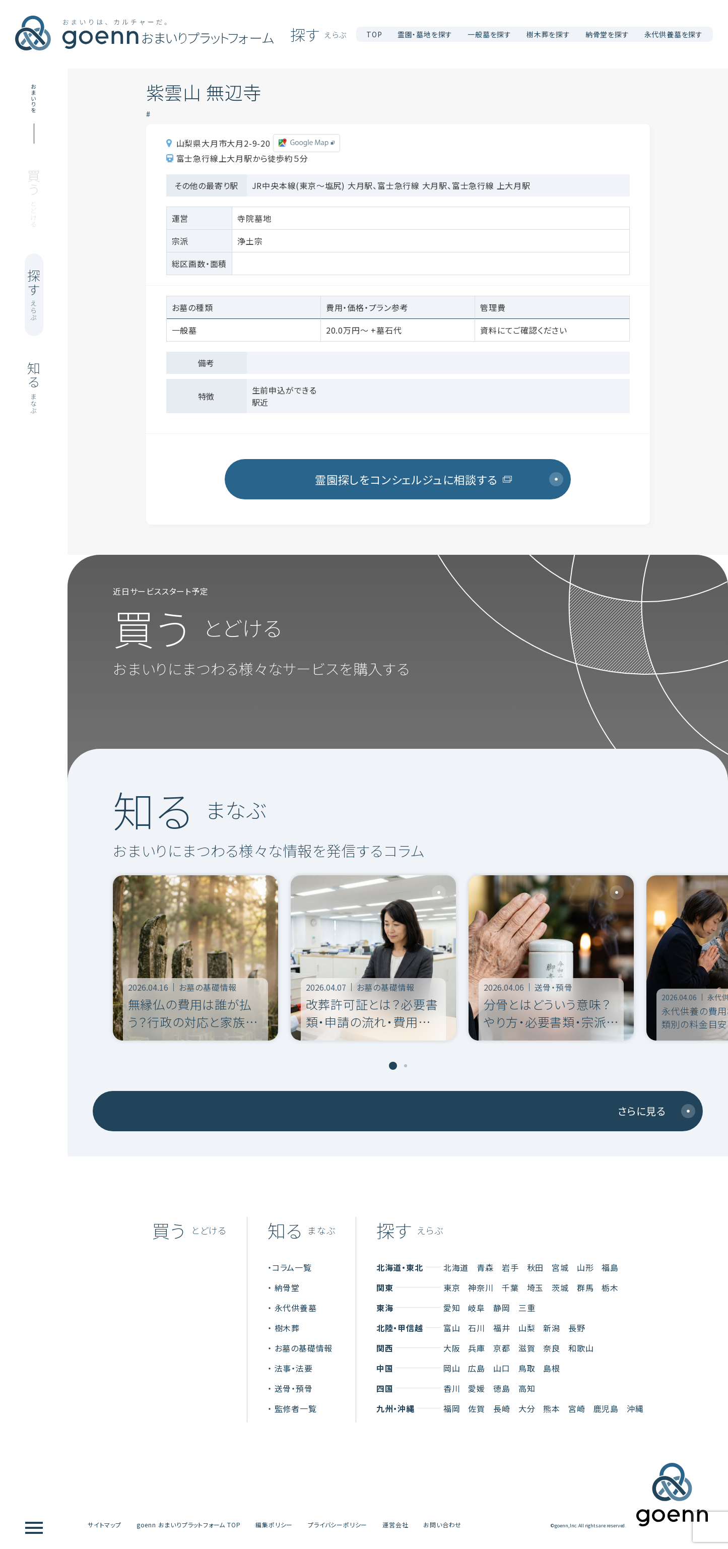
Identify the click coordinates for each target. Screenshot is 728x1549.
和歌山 (580, 1348)
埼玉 (535, 1287)
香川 (451, 1388)
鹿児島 (606, 1408)
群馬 (585, 1287)
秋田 (535, 1267)
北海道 (456, 1267)
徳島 (501, 1388)
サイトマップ (104, 1524)
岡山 (451, 1368)
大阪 (451, 1348)
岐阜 (476, 1308)
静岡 (501, 1308)
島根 (551, 1368)
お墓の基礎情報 (304, 1348)
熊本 (551, 1408)
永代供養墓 (296, 1308)
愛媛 (476, 1388)
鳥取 (527, 1368)
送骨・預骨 (294, 1388)
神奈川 (480, 1287)
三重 (527, 1308)
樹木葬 (287, 1328)
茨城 (560, 1287)
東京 (451, 1287)
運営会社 (395, 1524)
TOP (374, 34)
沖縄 (635, 1408)
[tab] (393, 1066)
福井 (501, 1328)
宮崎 (576, 1408)
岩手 (510, 1267)
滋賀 (527, 1348)
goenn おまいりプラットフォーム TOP (189, 1524)
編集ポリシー (274, 1524)
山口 (501, 1368)
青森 (485, 1267)
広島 (476, 1368)
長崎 (501, 1408)
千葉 (510, 1287)
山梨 (527, 1328)
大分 (527, 1408)
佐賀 (476, 1408)
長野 (576, 1328)
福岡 (451, 1408)
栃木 (610, 1287)
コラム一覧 (292, 1267)
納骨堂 (287, 1287)
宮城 (560, 1267)
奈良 (551, 1348)
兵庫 (476, 1348)
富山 (451, 1328)
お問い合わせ (442, 1524)
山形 (585, 1267)
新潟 (551, 1328)
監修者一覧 (296, 1408)
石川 (476, 1328)
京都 (501, 1348)
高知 (527, 1388)
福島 (610, 1267)
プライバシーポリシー (337, 1524)
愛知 (451, 1308)
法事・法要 (294, 1368)
